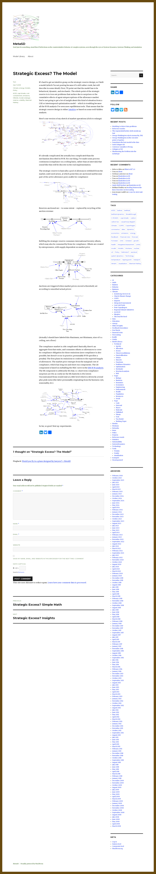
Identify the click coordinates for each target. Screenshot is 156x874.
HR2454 (15, 98)
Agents (118, 346)
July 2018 (115, 610)
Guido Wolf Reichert (119, 185)
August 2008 (116, 815)
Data (114, 319)
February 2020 (117, 573)
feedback (114, 237)
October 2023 (117, 519)
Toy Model (120, 419)
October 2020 (117, 562)
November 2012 (117, 701)
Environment (120, 389)
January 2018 (116, 624)
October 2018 (116, 603)
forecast (135, 237)
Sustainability (117, 442)
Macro (118, 408)
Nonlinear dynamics (123, 364)
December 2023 (118, 514)
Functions (119, 362)
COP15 (121, 225)
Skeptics (117, 314)
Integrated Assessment (126, 244)
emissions (26, 95)
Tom (14, 82)
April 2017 (115, 639)
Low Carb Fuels (119, 305)
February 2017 (117, 644)
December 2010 (117, 753)
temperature (115, 260)
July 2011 (115, 737)
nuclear (136, 248)
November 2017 (117, 628)
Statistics (115, 439)
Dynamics (119, 383)
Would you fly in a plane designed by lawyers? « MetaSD (46, 461)
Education (115, 321)
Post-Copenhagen (120, 307)
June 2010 (115, 767)
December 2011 (117, 726)
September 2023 (118, 521)
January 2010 (116, 778)
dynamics (130, 229)
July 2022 (115, 546)
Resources (119, 396)
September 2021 (118, 553)
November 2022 (118, 539)
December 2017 (117, 626)
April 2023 (116, 532)
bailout (119, 210)
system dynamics (117, 256)
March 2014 (116, 667)
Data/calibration (121, 355)
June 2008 (115, 819)
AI (113, 280)
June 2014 (115, 662)
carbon (133, 218)
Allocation (119, 348)
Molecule (119, 410)
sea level (134, 252)
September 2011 (118, 733)
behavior (115, 287)
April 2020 (116, 569)
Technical (117, 344)
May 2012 (115, 715)
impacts (117, 301)
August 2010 (116, 762)
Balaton (115, 285)
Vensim (113, 263)
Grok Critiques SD (118, 145)
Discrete (119, 360)
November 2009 (118, 783)
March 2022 (116, 548)
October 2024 (117, 498)
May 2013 (115, 690)
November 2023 (118, 517)
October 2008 (117, 810)
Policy (15, 90)
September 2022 (118, 542)
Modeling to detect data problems (124, 126)
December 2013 (117, 674)
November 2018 (117, 601)
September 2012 (118, 705)
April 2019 (115, 594)
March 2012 (116, 719)
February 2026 (117, 476)
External (119, 405)
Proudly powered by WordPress (32, 864)
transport (137, 260)
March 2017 (116, 642)
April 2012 (115, 717)
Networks (115, 428)
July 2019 (115, 587)
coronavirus (115, 229)
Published (119, 412)
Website (16, 545)
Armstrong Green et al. (122, 294)
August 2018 (116, 608)
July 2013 (115, 685)
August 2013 (116, 683)
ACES (15, 93)
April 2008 (116, 824)
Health (118, 392)
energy (21, 88)
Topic (116, 376)
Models (27, 88)
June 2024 (115, 503)
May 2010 (115, 769)
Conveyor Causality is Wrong (122, 147)
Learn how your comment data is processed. (67, 582)
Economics (120, 385)
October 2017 (116, 630)
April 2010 (115, 771)
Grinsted (128, 241)
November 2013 (117, 676)
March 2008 (116, 826)
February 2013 (117, 696)
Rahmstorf (125, 252)
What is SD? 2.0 (129, 169)
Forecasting (116, 335)
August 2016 (116, 653)
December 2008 (118, 806)
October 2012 (116, 703)
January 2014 (116, 671)
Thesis (118, 414)
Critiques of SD (117, 149)
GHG (121, 241)
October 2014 (116, 655)
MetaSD (19, 44)
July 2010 (115, 765)
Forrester (114, 241)
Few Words (116, 330)
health (113, 244)
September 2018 (118, 605)
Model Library (19, 56)
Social (118, 398)
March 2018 (116, 619)
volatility (22, 100)
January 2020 (117, 576)
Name (16, 524)
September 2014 (118, 658)
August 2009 (116, 787)
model (21, 98)
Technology (129, 256)
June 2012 (115, 712)
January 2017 (116, 646)
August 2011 (116, 735)
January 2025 (117, 494)
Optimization (120, 367)
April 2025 (115, 487)
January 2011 (116, 751)
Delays (118, 358)
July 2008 (115, 817)
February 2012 (117, 721)
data (123, 229)
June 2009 (115, 792)
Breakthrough (131, 214)
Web (117, 373)
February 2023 (117, 535)
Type (116, 401)
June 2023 (115, 528)
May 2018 (115, 614)
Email (16, 534)
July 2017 (115, 637)
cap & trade (22, 93)
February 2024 (117, 510)
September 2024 (118, 501)
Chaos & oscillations (123, 353)
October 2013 (116, 678)
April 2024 (116, 507)
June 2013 (115, 687)
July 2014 (115, 660)
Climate (16, 88)
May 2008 (115, 822)
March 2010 (116, 774)
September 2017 (118, 633)
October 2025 (117, 478)
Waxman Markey (135, 263)
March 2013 (116, 694)
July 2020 (115, 567)
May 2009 (115, 794)
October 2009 (117, 785)
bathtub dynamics (117, 214)
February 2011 (117, 749)
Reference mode (118, 437)
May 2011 (115, 742)
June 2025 (115, 485)
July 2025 (115, 482)
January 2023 (117, 537)
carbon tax (115, 222)
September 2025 (118, 480)
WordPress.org (117, 849)
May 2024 (115, 505)
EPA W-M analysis (95, 368)
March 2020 (116, 571)
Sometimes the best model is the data (125, 142)
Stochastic (119, 369)
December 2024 (118, 496)
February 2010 (117, 776)
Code (117, 403)
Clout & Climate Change (122, 296)
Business (115, 289)
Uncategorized (117, 460)
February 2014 (117, 669)
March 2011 (116, 746)
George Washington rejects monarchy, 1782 (127, 135)
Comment (18, 491)
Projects (115, 435)
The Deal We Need (120, 317)
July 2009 (115, 790)
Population (120, 394)
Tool (117, 417)
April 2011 (115, 744)
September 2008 (118, 812)
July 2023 (115, 526)
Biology (118, 378)
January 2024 (117, 512)
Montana (128, 248)
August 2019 (116, 585)
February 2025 (117, 491)
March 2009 (116, 799)
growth (136, 241)
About (30, 56)
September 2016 (118, 651)
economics (115, 233)
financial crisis (125, 237)
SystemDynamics (118, 444)
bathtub (127, 210)
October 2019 (116, 583)
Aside (114, 282)
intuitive (72, 109)
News (114, 430)
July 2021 (115, 555)
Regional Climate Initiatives (124, 310)
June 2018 (115, 612)
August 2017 (116, 635)
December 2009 (118, 781)
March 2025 (116, 489)
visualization (123, 263)
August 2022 (116, 544)
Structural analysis (122, 371)
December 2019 (117, 578)
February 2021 (117, 557)
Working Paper (121, 421)
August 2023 (116, 523)
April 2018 (115, 617)
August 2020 (116, 564)
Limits (138, 244)
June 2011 (115, 740)
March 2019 (116, 596)
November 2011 (117, 728)
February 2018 (117, 621)
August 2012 (116, 708)
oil (112, 252)
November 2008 (118, 808)
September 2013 (118, 680)
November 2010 (117, 756)
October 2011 (116, 730)
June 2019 (115, 589)
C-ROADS (114, 218)
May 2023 (115, 530)
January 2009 (117, 803)
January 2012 (116, 724)
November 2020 (118, 560)
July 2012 (115, 710)
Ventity (116, 453)
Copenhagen (130, 225)
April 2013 (115, 692)
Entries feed (116, 844)
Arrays (118, 351)
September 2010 (118, 760)
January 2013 (116, 699)
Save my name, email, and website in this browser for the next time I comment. (48, 558)
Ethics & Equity (117, 326)
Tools (114, 449)
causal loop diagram (128, 222)
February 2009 (117, 801)
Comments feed (118, 846)
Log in (114, 842)
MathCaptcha (21, 572)
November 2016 (117, 649)
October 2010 (116, 758)
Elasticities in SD (124, 176)
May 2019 (115, 592)
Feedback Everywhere (120, 328)
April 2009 (116, 796)
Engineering (120, 387)
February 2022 (117, 551)
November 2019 (117, 580)
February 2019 (117, 598)
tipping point (127, 260)
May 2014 (115, 664)
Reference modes (118, 129)
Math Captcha (19, 564)
